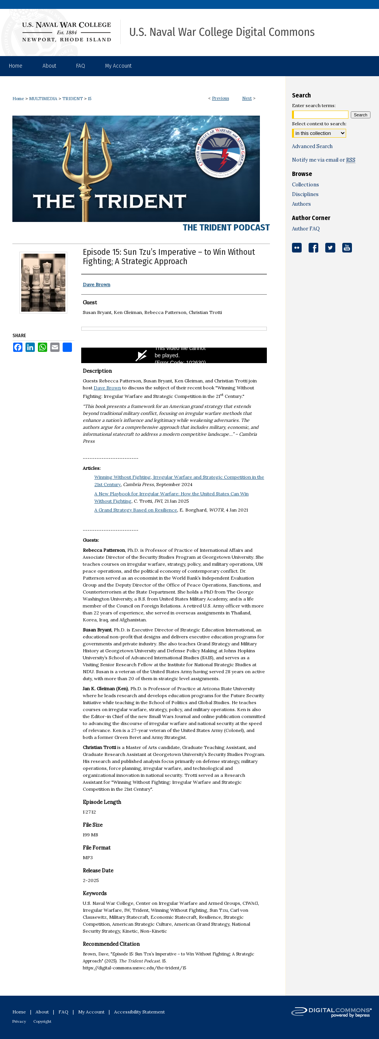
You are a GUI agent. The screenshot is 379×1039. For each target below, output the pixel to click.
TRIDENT (72, 98)
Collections (305, 184)
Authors (301, 204)
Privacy (19, 1021)
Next (247, 98)
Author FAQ (306, 228)
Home (18, 98)
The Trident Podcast (226, 227)
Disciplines (305, 194)
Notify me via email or (323, 160)
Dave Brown (107, 388)
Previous (220, 98)
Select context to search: (319, 123)
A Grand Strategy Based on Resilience (135, 510)
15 (89, 98)
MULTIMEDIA (43, 98)
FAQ (63, 1012)
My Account (91, 1012)
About (42, 1012)
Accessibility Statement (139, 1012)
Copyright (42, 1021)
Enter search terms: (314, 105)
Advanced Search (312, 146)
